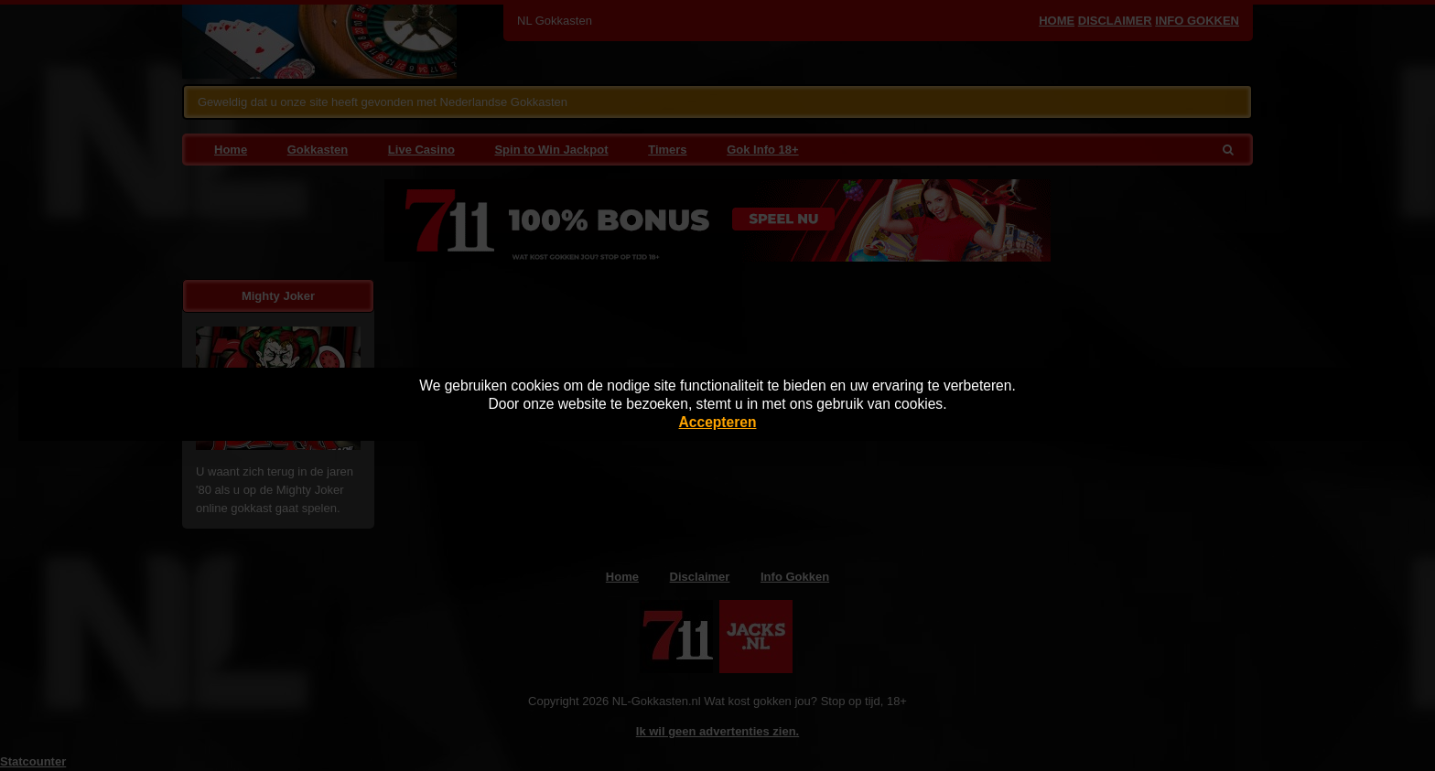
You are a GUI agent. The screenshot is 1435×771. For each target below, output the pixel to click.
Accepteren (718, 422)
